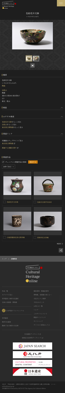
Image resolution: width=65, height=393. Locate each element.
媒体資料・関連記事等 (41, 291)
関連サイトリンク (40, 317)
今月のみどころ (39, 302)
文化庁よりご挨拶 (40, 298)
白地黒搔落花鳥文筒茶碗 (16, 237)
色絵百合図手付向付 (44, 202)
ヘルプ (36, 310)
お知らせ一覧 (38, 306)
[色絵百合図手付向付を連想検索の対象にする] (35, 202)
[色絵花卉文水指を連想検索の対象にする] (4, 202)
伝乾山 (4, 90)
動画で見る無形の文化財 (10, 325)
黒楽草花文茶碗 (42, 237)
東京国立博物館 (7, 127)
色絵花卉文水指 (12, 202)
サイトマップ (38, 321)
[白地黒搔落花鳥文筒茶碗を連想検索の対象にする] (4, 237)
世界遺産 (5, 318)
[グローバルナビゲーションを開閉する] (61, 3)
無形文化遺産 (6, 322)
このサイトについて (40, 313)
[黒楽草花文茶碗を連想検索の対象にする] (35, 237)
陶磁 (3, 86)
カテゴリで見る (7, 295)
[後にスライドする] (60, 244)
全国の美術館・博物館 (9, 302)
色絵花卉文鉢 (7, 122)
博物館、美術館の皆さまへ (43, 295)
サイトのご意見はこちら (42, 325)
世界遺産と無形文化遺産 (10, 298)
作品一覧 (5, 291)
